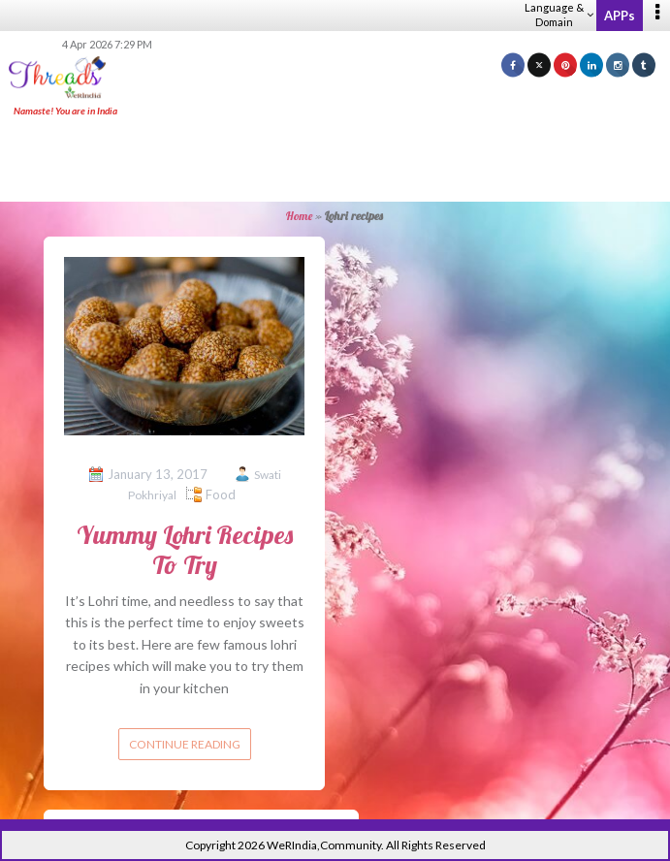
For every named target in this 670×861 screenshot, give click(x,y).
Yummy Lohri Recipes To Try (185, 550)
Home (299, 215)
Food (221, 494)
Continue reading (184, 744)
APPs (619, 15)
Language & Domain (559, 14)
